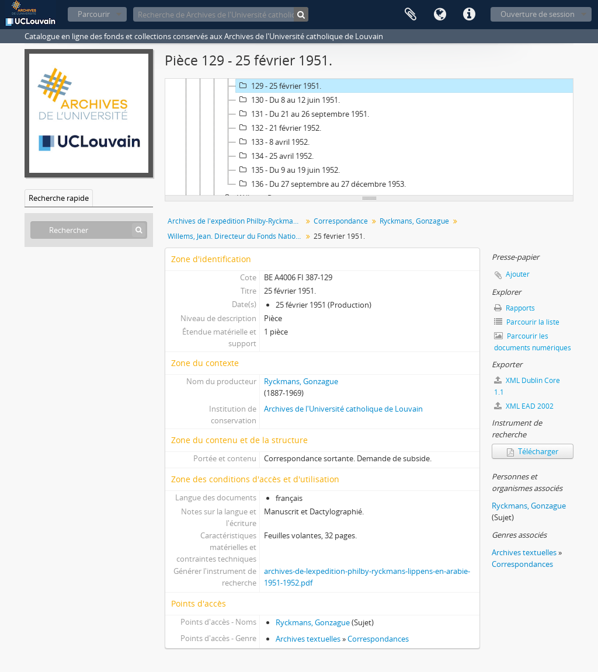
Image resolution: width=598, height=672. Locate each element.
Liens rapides (469, 14)
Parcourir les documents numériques (532, 342)
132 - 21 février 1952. (278, 128)
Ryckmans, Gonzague (414, 221)
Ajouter (518, 274)
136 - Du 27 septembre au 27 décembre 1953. (321, 184)
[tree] (369, 137)
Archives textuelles (308, 638)
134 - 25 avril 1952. (275, 156)
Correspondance (341, 221)
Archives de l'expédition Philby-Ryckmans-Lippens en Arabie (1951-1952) (236, 221)
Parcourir (94, 14)
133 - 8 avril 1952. (273, 142)
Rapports (514, 308)
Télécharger (532, 451)
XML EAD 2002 (524, 406)
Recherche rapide (59, 198)
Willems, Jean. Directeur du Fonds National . (236, 236)
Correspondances (378, 638)
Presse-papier (410, 14)
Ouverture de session (537, 14)
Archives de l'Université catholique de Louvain (343, 408)
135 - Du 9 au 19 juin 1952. (288, 170)
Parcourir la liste (526, 322)
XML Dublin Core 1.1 (527, 386)
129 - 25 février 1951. (278, 86)
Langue (439, 14)
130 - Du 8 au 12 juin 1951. (288, 100)
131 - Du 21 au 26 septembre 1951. (302, 114)
